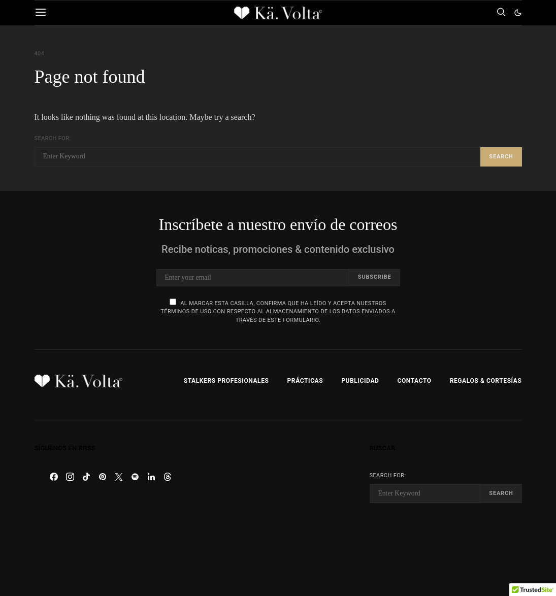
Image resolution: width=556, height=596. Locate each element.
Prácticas (305, 380)
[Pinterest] (102, 477)
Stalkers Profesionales (226, 380)
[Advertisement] (278, 508)
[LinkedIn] (151, 477)
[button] (518, 13)
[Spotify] (135, 477)
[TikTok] (86, 477)
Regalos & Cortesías (486, 380)
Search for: (53, 138)
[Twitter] (119, 477)
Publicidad (360, 380)
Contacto (414, 380)
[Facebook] (54, 477)
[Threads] (167, 477)
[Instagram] (70, 477)
